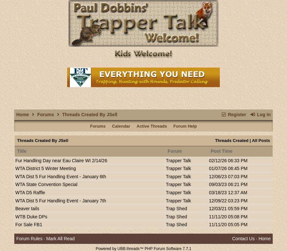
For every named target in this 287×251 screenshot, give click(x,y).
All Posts (261, 140)
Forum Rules (29, 238)
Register (233, 114)
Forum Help (185, 126)
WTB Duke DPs (31, 216)
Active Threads (152, 126)
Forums (45, 114)
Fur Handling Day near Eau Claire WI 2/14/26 (61, 160)
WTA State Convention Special (46, 184)
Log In (260, 114)
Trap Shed (176, 208)
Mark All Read (60, 238)
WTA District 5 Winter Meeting (45, 168)
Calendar (121, 126)
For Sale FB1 (28, 224)
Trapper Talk (178, 160)
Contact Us (243, 238)
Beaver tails (27, 208)
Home (22, 114)
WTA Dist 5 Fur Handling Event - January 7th (60, 200)
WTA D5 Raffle (30, 192)
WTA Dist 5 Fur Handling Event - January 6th (60, 176)
